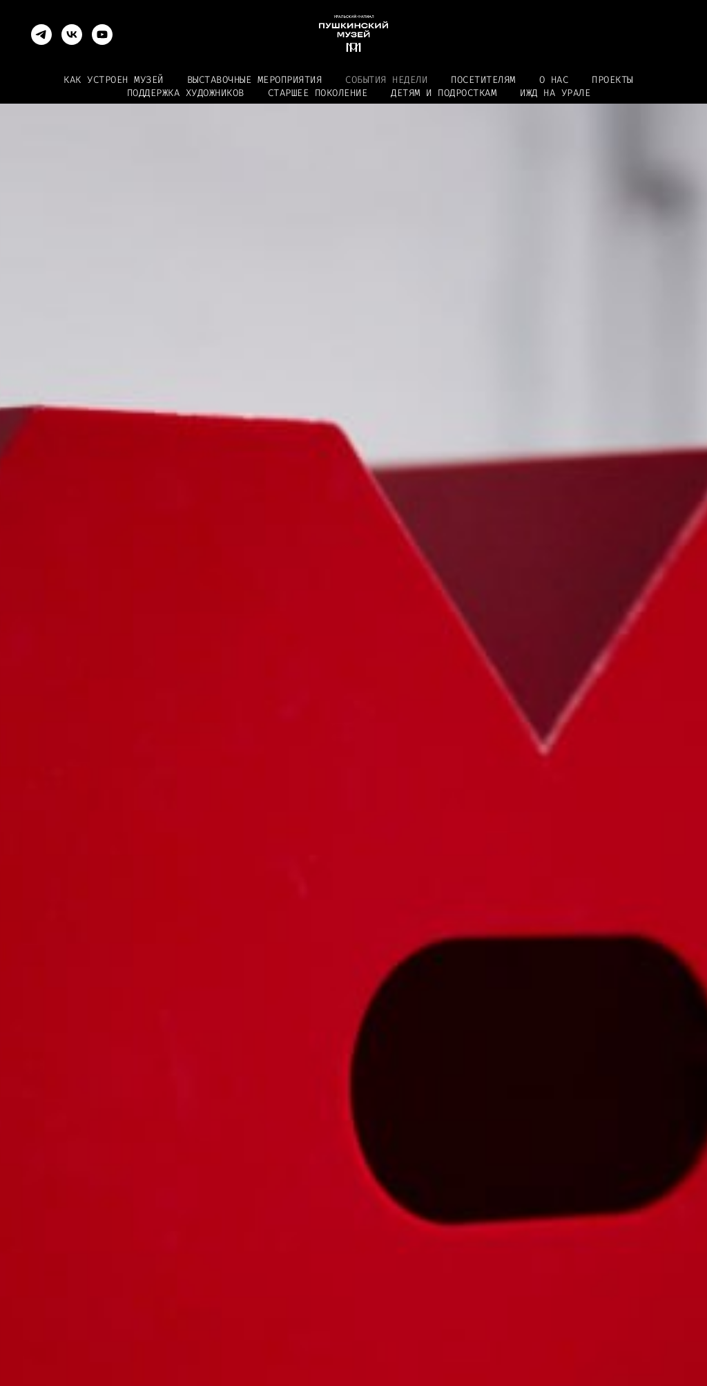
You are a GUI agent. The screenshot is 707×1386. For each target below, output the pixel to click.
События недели (386, 79)
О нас (554, 79)
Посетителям (483, 79)
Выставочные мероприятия (254, 79)
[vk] (71, 34)
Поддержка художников (185, 92)
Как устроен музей (114, 79)
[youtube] (102, 34)
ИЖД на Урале (555, 92)
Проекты (612, 79)
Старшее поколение (318, 92)
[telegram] (41, 34)
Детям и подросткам (443, 92)
